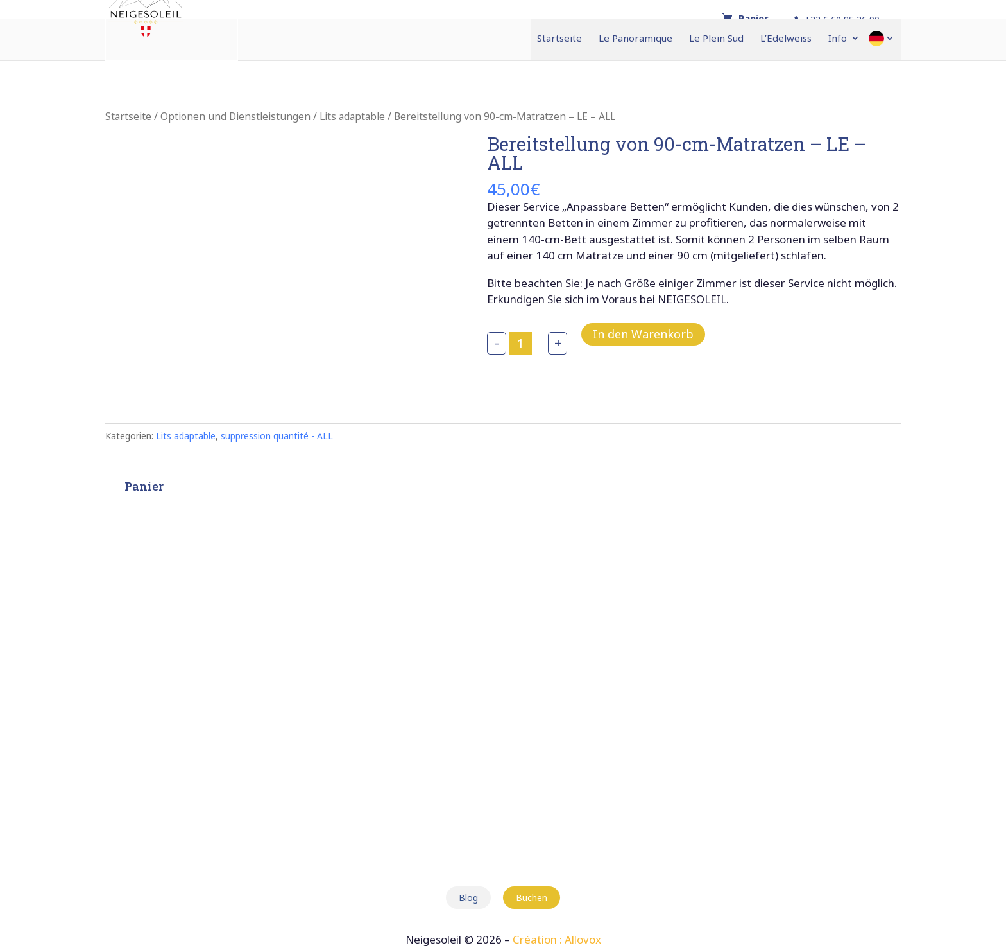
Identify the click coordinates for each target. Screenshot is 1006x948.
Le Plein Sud (716, 38)
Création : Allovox (557, 939)
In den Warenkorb (643, 334)
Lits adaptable (352, 116)
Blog (468, 897)
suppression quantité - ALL (277, 436)
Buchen (531, 897)
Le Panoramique (635, 38)
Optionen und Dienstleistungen (235, 116)
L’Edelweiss (786, 38)
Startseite (559, 38)
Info (837, 38)
